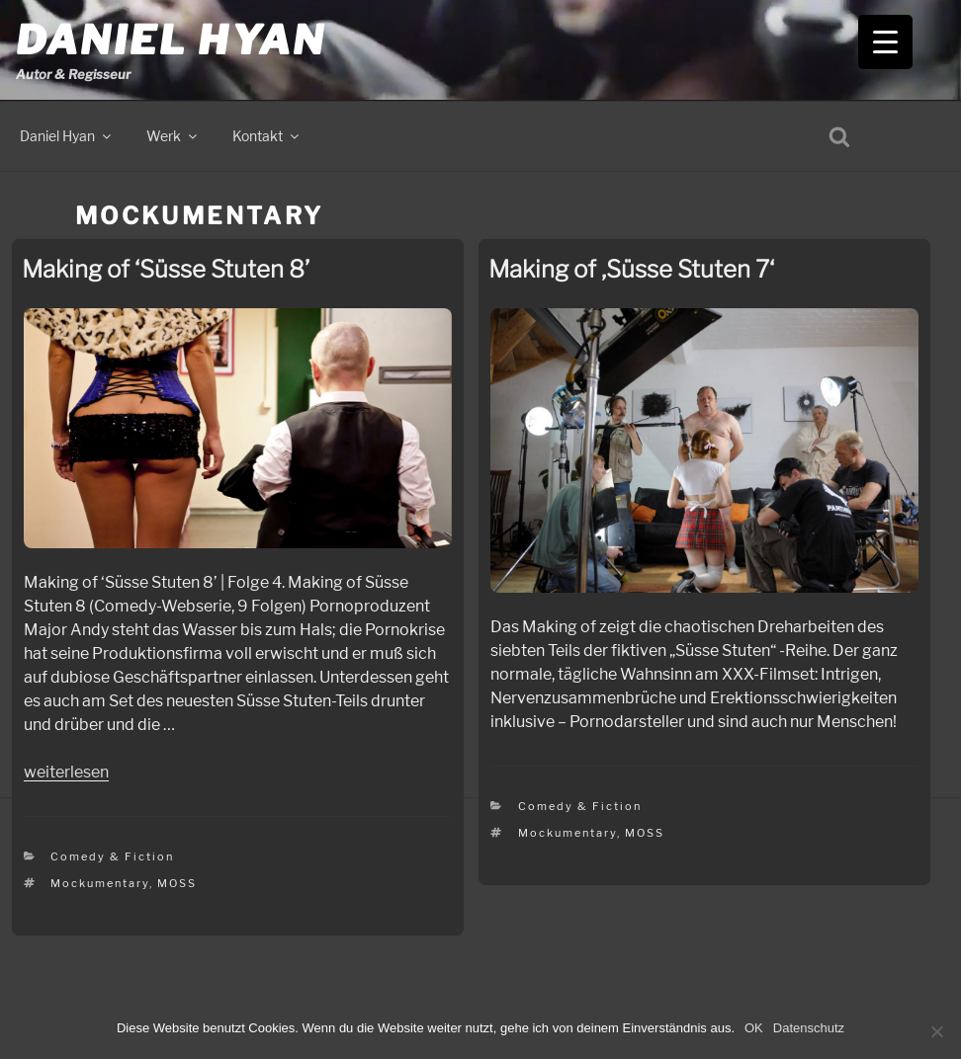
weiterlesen (66, 772)
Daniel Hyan (170, 40)
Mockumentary (99, 883)
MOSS (177, 883)
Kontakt (267, 135)
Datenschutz (808, 1027)
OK (753, 1027)
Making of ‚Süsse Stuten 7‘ (631, 269)
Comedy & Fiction (112, 856)
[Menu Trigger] (885, 42)
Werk (173, 135)
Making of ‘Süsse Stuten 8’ (165, 269)
